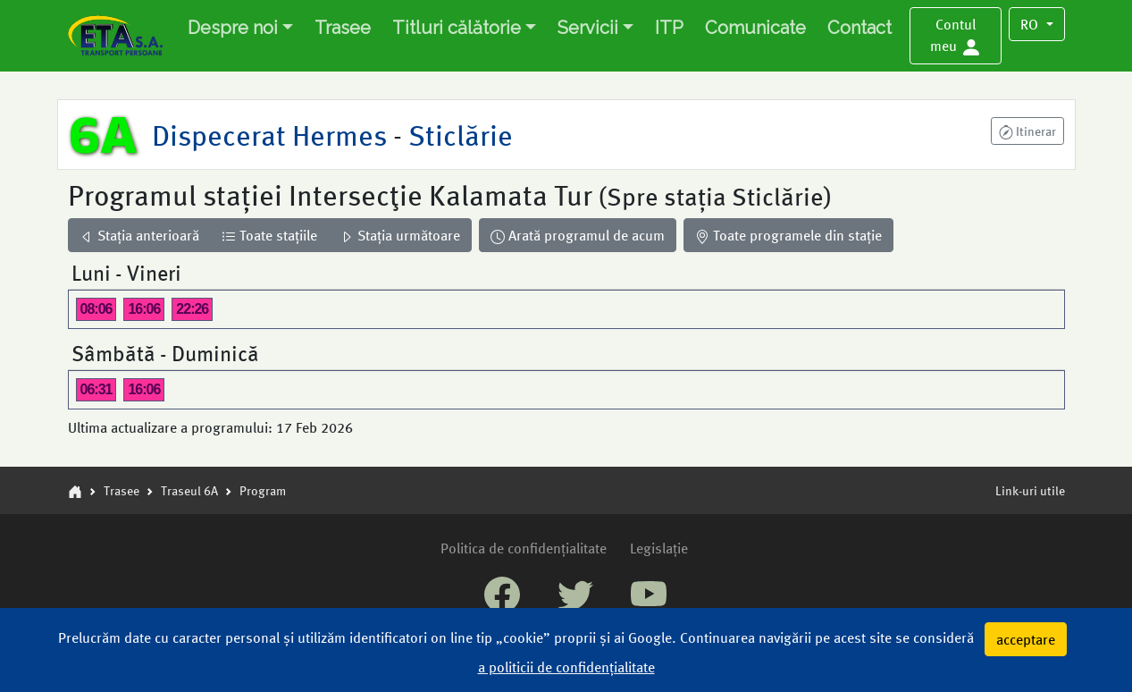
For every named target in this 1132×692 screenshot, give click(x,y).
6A (103, 133)
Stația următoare (400, 234)
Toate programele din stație (788, 234)
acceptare (1025, 639)
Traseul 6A (189, 490)
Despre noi (233, 27)
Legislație (659, 547)
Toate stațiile (269, 234)
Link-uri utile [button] (1030, 490)
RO (1031, 23)
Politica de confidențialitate (523, 547)
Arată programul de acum (578, 234)
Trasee (342, 27)
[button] (956, 35)
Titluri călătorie (456, 27)
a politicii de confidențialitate (566, 666)
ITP (669, 27)
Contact (859, 27)
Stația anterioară (139, 234)
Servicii (588, 27)
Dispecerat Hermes (272, 134)
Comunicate (755, 27)
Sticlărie (457, 134)
